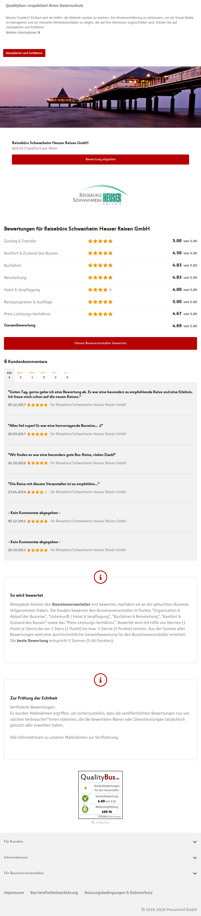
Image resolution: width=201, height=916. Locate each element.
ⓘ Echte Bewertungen (109, 816)
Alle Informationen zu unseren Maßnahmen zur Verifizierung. (64, 737)
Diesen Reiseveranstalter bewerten (100, 343)
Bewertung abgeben (101, 159)
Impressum (14, 892)
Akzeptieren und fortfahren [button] (24, 53)
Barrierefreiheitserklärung (54, 892)
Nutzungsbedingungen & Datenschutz (118, 892)
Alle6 (9, 375)
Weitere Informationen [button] (23, 32)
